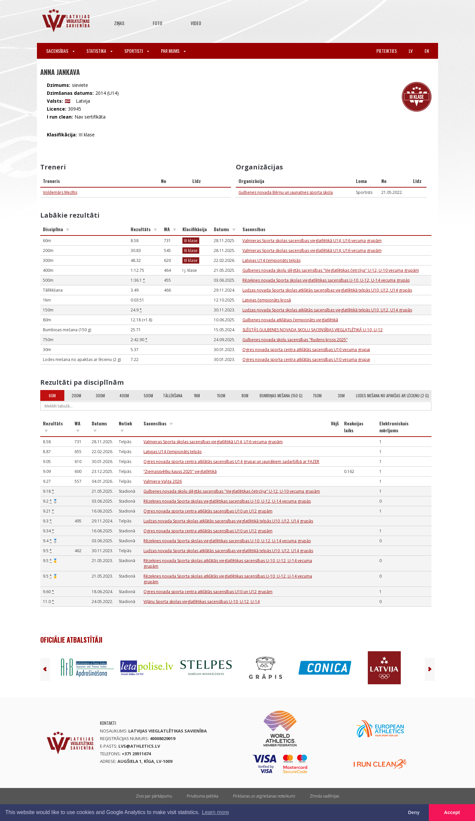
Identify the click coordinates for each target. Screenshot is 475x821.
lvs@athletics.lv (139, 746)
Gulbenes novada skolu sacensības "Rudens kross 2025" (295, 339)
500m (148, 395)
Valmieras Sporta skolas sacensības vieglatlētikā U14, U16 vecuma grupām (312, 240)
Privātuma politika (202, 796)
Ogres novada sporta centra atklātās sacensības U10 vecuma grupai (306, 349)
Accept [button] (452, 812)
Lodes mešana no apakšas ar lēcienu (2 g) (392, 395)
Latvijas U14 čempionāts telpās (271, 260)
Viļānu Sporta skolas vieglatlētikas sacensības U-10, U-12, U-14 (201, 601)
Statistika (99, 50)
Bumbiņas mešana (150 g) (281, 395)
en (427, 50)
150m (221, 395)
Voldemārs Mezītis (60, 192)
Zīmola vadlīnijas (324, 796)
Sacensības (60, 50)
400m (124, 395)
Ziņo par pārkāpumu (154, 796)
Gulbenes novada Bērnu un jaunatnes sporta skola (285, 192)
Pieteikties (386, 50)
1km (197, 395)
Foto (157, 22)
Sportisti (136, 50)
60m (52, 395)
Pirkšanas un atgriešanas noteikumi (264, 796)
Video (196, 22)
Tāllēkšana (172, 395)
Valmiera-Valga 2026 (162, 481)
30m (341, 395)
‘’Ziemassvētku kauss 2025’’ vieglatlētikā (180, 471)
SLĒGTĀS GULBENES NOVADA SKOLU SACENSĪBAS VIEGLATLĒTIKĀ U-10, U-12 (312, 330)
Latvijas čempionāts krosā (266, 300)
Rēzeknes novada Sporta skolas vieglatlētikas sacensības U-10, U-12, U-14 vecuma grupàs (326, 280)
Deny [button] (414, 812)
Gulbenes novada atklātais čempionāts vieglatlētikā (290, 320)
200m (76, 395)
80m (244, 395)
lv (411, 50)
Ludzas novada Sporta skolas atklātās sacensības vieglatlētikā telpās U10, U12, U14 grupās (327, 290)
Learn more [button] (215, 812)
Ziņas (119, 22)
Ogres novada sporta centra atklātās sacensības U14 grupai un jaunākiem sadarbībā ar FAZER (231, 461)
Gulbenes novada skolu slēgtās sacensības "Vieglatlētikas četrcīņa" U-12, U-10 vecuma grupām (330, 270)
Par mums (173, 50)
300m (100, 395)
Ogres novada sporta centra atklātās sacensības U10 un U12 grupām (207, 511)
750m (317, 395)
